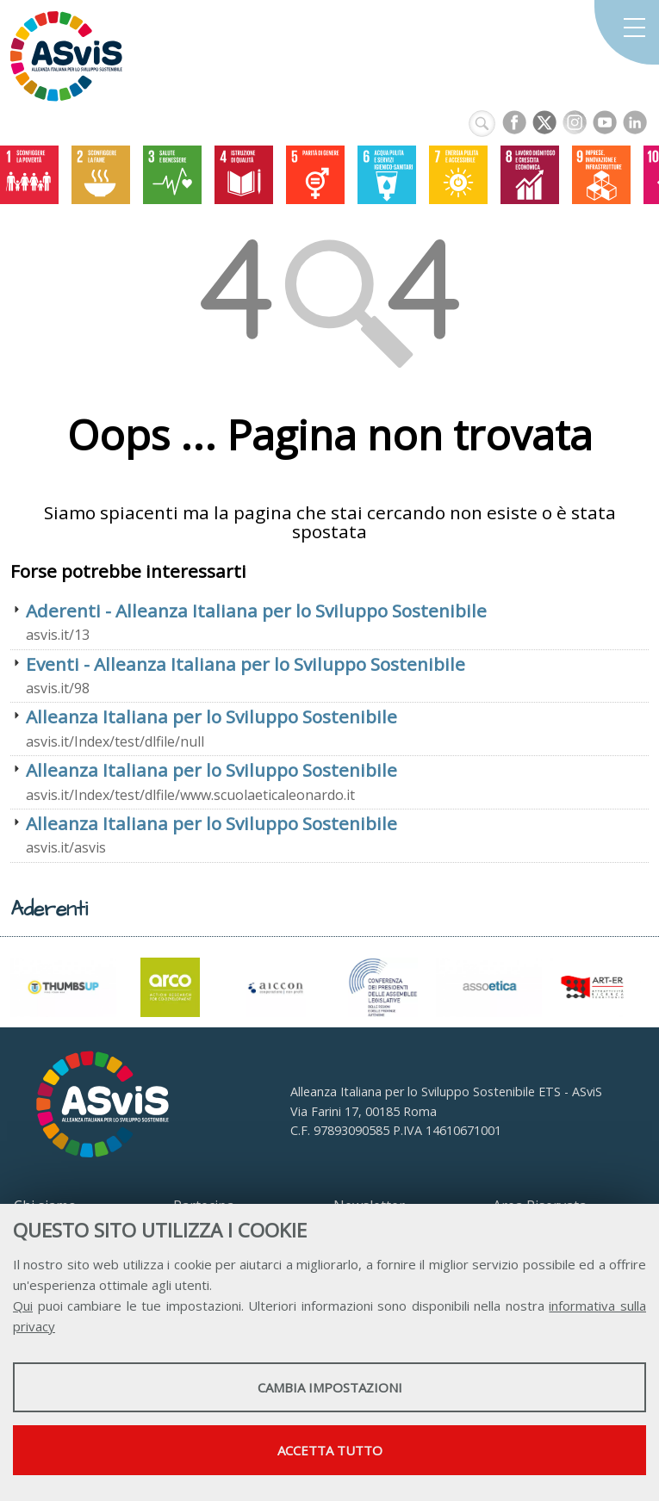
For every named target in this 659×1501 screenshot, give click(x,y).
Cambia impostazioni (330, 1387)
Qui (23, 1305)
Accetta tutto (329, 1450)
